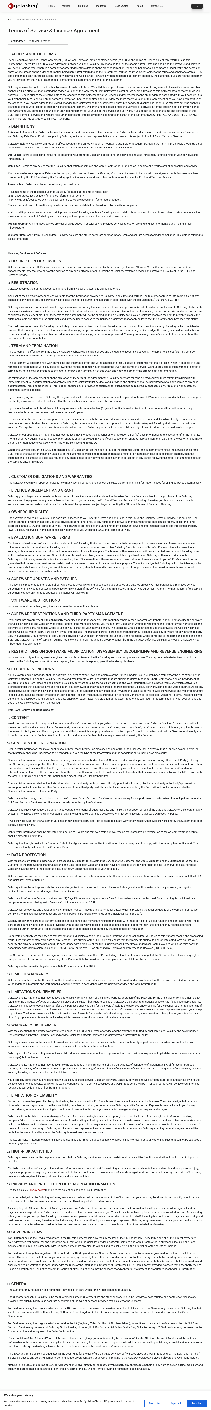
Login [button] (196, 6)
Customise (154, 1403)
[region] (105, 1400)
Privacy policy (37, 1190)
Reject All (176, 1403)
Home (11, 19)
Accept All (197, 1403)
